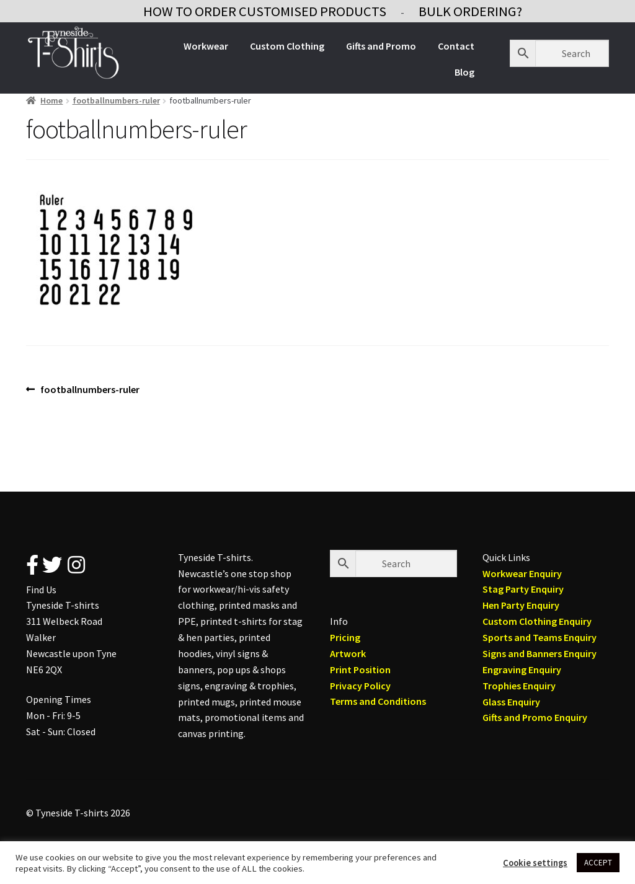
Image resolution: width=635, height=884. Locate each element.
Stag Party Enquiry (523, 589)
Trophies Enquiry (519, 685)
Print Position (360, 669)
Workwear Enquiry (522, 573)
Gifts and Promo (381, 46)
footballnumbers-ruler (116, 100)
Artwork (348, 653)
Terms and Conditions (378, 701)
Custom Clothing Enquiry (537, 621)
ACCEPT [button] (598, 862)
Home (51, 100)
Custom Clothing (287, 46)
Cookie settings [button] (535, 863)
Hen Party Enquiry (520, 605)
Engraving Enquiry (521, 669)
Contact (456, 46)
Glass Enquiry (511, 702)
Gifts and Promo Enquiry (534, 717)
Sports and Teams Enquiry (539, 637)
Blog (464, 72)
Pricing (345, 637)
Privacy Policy (360, 685)
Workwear (206, 46)
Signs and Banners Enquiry (539, 653)
